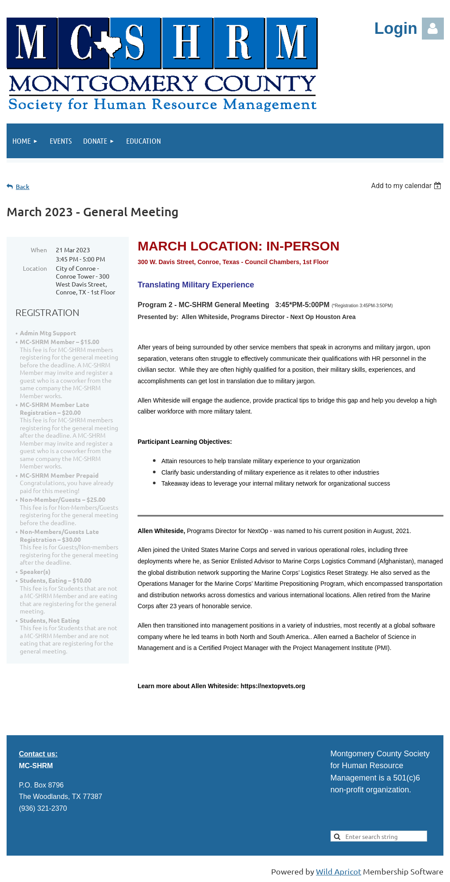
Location (35, 268)
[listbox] (407, 185)
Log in (433, 29)
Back (22, 186)
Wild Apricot (338, 871)
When (39, 250)
